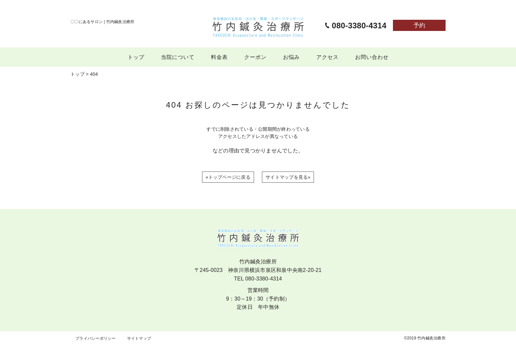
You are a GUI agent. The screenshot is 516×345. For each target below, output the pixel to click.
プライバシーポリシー (95, 338)
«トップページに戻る (228, 177)
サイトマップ (139, 338)
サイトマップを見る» (288, 177)
